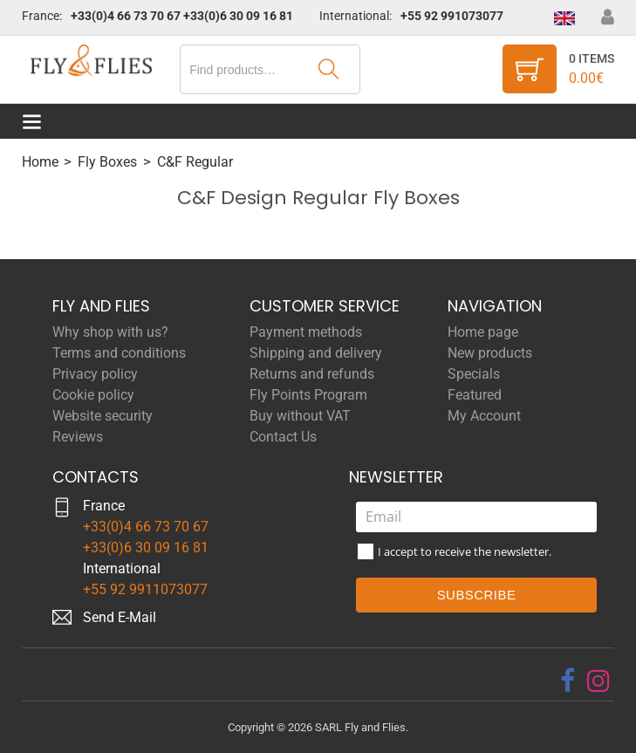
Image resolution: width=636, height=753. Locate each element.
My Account (484, 415)
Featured (475, 395)
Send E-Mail (119, 617)
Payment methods (306, 332)
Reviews (77, 436)
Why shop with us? (110, 332)
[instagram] (598, 680)
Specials (474, 374)
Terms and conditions (119, 353)
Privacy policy (95, 374)
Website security (102, 415)
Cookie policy (93, 395)
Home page (483, 332)
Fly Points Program (308, 395)
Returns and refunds (312, 374)
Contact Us (283, 436)
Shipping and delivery (316, 353)
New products (490, 353)
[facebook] (567, 680)
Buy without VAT (300, 415)
